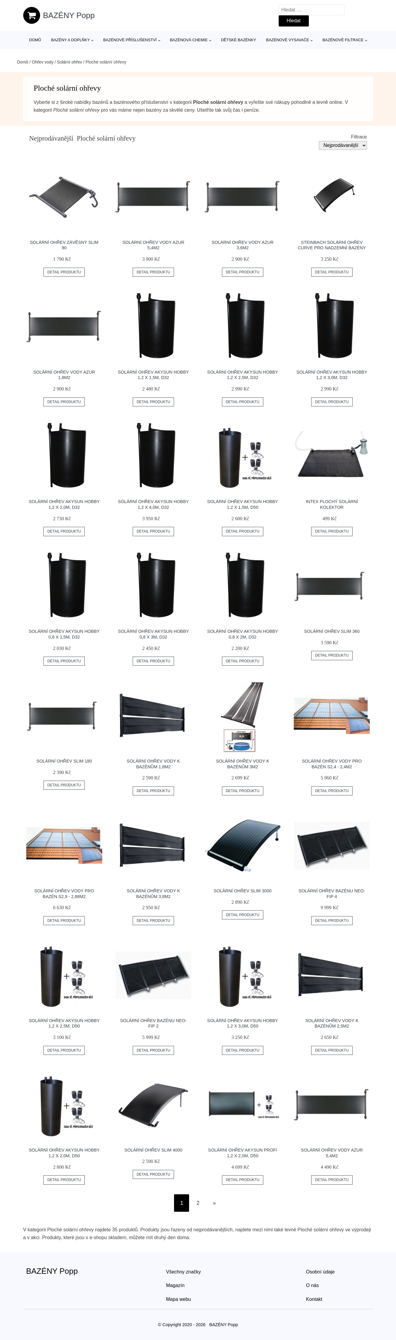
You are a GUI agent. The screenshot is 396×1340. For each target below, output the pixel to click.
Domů (35, 40)
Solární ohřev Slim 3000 (242, 890)
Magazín (175, 1285)
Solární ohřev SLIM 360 (332, 631)
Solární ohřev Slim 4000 (153, 1150)
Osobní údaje (320, 1271)
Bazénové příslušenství (130, 40)
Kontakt (314, 1299)
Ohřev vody (43, 62)
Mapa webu (178, 1299)
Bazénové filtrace (342, 40)
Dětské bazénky (238, 40)
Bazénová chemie (189, 40)
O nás (312, 1285)
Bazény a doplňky (70, 40)
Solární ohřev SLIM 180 (64, 761)
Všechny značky (183, 1271)
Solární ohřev (69, 62)
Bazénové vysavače (287, 40)
